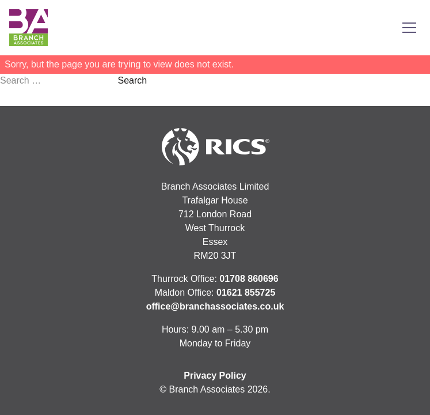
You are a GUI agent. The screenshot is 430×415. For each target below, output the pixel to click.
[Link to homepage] (28, 27)
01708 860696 (248, 279)
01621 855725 (245, 292)
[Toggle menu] (409, 27)
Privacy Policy (215, 375)
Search (132, 80)
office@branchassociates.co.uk (215, 306)
